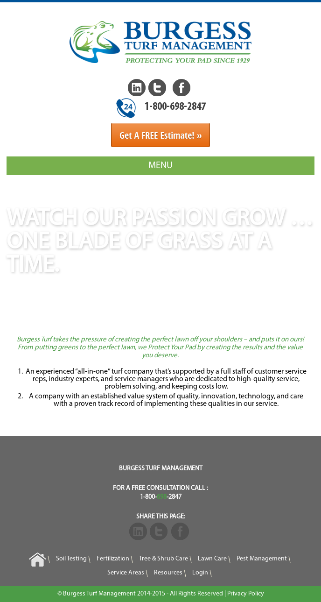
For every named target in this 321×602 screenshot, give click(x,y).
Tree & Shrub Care (163, 558)
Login (200, 573)
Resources (168, 573)
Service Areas (125, 573)
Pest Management (262, 558)
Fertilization (113, 558)
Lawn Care (212, 558)
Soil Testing (71, 558)
